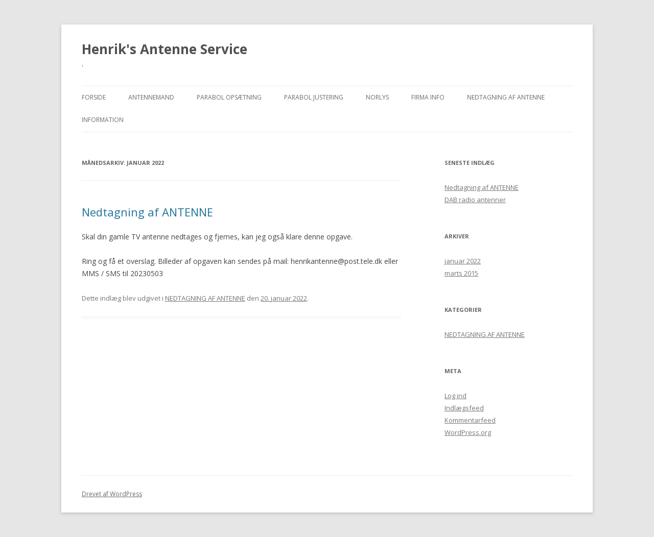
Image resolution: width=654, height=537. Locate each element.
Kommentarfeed (470, 420)
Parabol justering (313, 97)
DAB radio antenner (475, 199)
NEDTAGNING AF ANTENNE (506, 97)
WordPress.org (468, 432)
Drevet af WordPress (112, 494)
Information (103, 119)
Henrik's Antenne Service (164, 49)
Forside (94, 97)
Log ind (455, 395)
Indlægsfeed (464, 407)
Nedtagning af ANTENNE (147, 211)
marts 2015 (461, 273)
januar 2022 (463, 260)
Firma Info (428, 97)
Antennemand (151, 97)
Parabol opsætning (229, 97)
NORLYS (377, 97)
